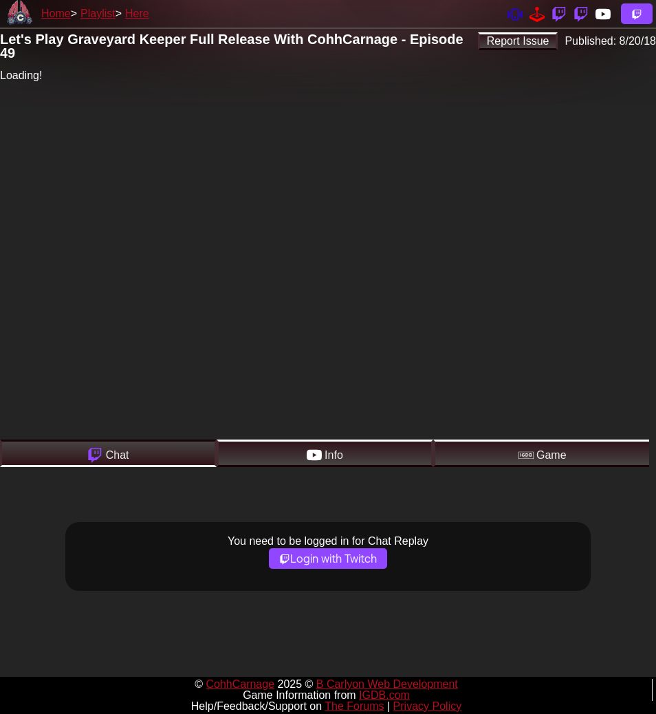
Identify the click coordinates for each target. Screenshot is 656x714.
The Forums (354, 706)
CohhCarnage (240, 684)
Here (137, 13)
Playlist (98, 13)
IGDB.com (384, 695)
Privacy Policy (427, 706)
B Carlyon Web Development (387, 684)
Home (56, 13)
